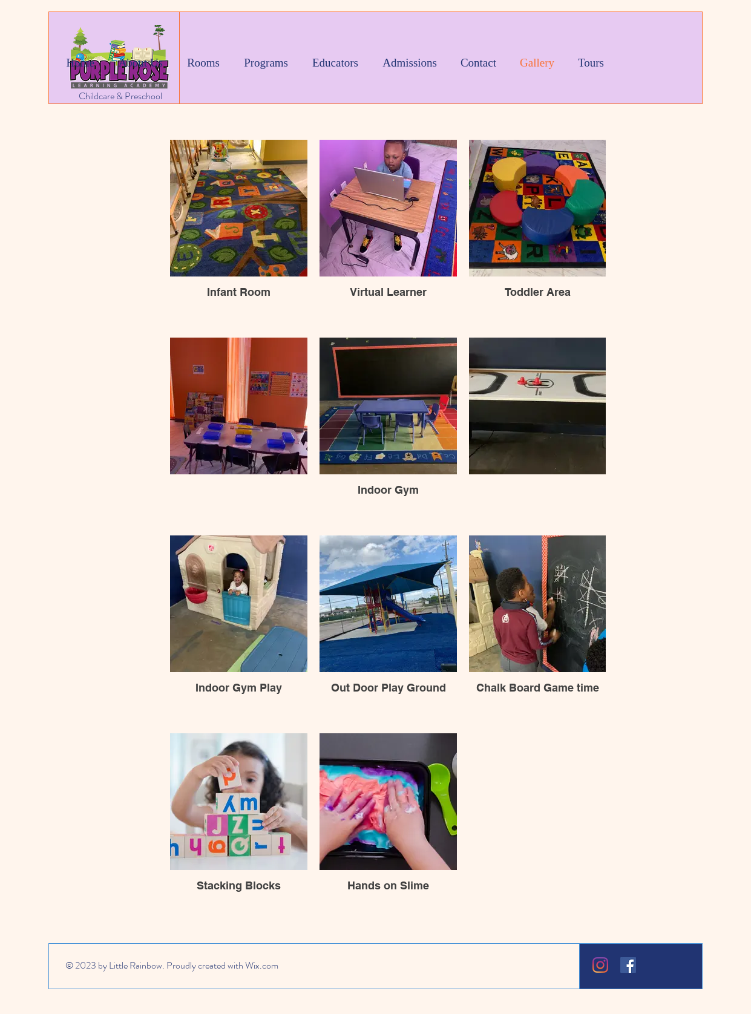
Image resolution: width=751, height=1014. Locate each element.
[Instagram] (600, 965)
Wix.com (261, 965)
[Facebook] (628, 965)
